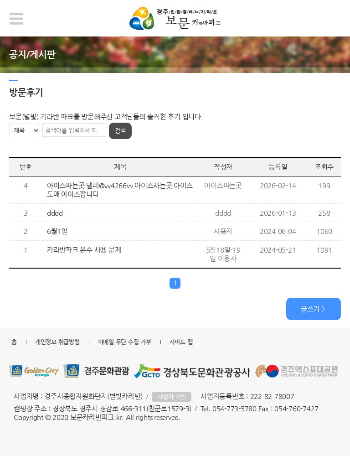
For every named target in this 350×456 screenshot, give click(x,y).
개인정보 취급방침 (57, 341)
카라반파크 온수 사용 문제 (84, 250)
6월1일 (57, 231)
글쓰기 (310, 309)
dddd (55, 213)
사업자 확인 (171, 396)
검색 (120, 130)
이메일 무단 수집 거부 (124, 341)
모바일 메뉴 (16, 19)
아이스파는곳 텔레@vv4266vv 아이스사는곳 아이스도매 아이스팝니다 (120, 189)
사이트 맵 (181, 341)
